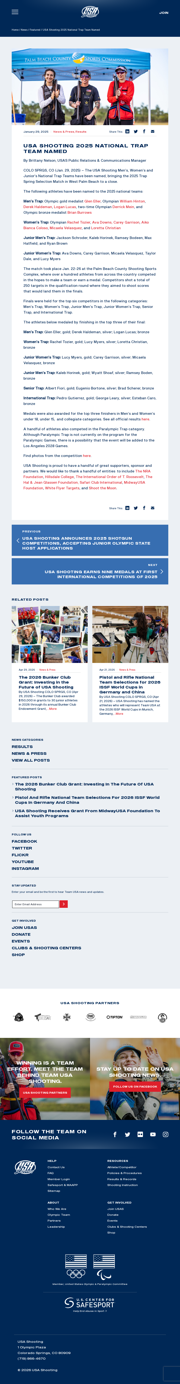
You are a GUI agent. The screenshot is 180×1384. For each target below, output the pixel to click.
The (79, 477)
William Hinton (132, 201)
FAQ (51, 1173)
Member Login (59, 1179)
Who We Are (57, 1208)
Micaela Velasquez (66, 228)
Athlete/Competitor (121, 1167)
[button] (127, 131)
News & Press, (64, 131)
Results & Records (121, 1179)
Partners (54, 1220)
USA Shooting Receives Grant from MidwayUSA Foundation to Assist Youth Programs (86, 813)
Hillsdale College (59, 477)
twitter (22, 848)
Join (163, 12)
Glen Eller (92, 201)
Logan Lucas (65, 207)
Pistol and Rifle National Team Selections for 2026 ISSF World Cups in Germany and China (86, 799)
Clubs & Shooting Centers (46, 948)
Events (21, 941)
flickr (20, 855)
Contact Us (56, 1167)
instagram (25, 868)
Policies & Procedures (124, 1173)
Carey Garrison (126, 222)
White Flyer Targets (62, 488)
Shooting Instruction (122, 1184)
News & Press (29, 753)
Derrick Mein (123, 207)
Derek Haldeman (37, 207)
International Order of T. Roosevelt (113, 477)
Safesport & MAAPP (63, 1184)
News (24, 29)
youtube (23, 862)
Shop (18, 955)
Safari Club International (101, 482)
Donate (21, 934)
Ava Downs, (102, 222)
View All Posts (31, 760)
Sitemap (54, 1190)
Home (15, 29)
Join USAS (24, 927)
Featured (35, 29)
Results (80, 131)
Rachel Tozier (78, 222)
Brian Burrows (80, 212)
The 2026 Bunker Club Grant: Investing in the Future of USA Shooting (83, 786)
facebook (24, 841)
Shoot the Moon (102, 488)
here (145, 419)
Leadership (56, 1226)
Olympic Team (59, 1214)
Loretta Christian (106, 228)
